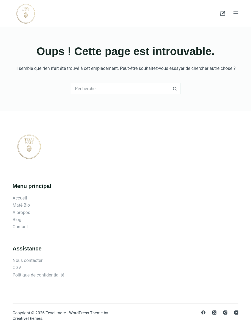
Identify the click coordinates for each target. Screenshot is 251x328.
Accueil (20, 198)
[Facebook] (203, 312)
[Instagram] (225, 312)
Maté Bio (21, 205)
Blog (17, 219)
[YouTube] (236, 312)
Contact (20, 226)
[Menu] (235, 13)
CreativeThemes (28, 318)
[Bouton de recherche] (175, 88)
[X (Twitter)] (214, 312)
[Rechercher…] (120, 88)
